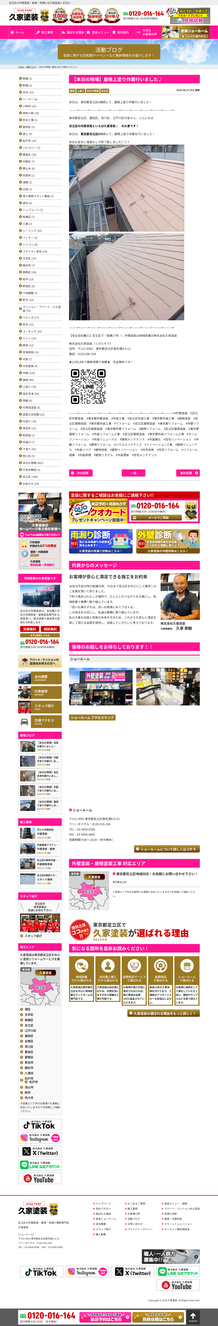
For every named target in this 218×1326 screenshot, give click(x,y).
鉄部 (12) (28, 345)
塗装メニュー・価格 (175, 1203)
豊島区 (29, 1052)
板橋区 (29, 1020)
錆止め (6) (29, 168)
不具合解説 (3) (31, 470)
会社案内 (123, 32)
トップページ (103, 1203)
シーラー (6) (30, 99)
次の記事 (82, 473)
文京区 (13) (29, 258)
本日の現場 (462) (33, 463)
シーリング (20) (32, 231)
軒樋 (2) (27, 85)
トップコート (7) (33, 210)
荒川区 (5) (29, 456)
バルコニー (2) (31, 147)
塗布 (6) (27, 203)
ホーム (19, 32)
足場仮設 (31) (31, 352)
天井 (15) (28, 92)
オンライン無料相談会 (177, 1229)
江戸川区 (30, 1030)
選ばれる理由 (75, 32)
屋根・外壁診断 (173, 1219)
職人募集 (101, 1234)
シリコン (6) (30, 244)
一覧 (133, 473)
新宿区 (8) (29, 286)
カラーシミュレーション (178, 1224)
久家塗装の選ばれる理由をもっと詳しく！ (165, 1013)
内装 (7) (27, 359)
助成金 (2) (29, 435)
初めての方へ (103, 1208)
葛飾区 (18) (29, 272)
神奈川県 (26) (31, 113)
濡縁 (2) (27, 182)
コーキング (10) (32, 331)
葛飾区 (29, 1057)
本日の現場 (93, 91)
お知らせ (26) (31, 483)
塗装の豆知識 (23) (34, 414)
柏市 (28, 1092)
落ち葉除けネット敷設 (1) (38, 196)
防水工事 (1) (30, 120)
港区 (28, 1009)
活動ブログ (134, 1219)
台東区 (29, 1041)
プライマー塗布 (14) (35, 251)
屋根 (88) (28, 380)
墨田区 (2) (29, 127)
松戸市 (29, 1078)
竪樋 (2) (27, 78)
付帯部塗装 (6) (31, 407)
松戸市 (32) (29, 141)
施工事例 (47, 32)
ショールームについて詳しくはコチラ (168, 849)
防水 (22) (28, 324)
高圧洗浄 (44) (31, 394)
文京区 (29, 1014)
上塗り (80, 91)
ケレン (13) (29, 338)
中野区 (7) (29, 161)
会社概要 (101, 1224)
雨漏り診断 (170, 1213)
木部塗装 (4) (30, 366)
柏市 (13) (28, 279)
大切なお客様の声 (149, 32)
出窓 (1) (27, 189)
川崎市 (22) (29, 106)
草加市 (29, 1062)
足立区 (104, 91)
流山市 (29, 1087)
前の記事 (186, 473)
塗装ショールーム (106, 1219)
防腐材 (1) (29, 175)
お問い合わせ (135, 1224)
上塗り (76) (29, 387)
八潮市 (29, 1073)
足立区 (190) (30, 477)
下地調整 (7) (30, 293)
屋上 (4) (27, 134)
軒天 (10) (28, 300)
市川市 (29, 1097)
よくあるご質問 (136, 1203)
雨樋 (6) (27, 400)
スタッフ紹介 (33, 936)
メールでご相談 (158, 517)
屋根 (72, 91)
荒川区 (29, 1046)
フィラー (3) (30, 237)
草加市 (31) (29, 428)
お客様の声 (134, 1213)
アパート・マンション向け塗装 (182, 1208)
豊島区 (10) (29, 154)
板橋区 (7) (29, 217)
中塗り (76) (29, 421)
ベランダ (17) (31, 317)
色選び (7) (29, 442)
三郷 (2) (27, 224)
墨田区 (29, 1036)
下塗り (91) (29, 449)
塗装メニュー (100, 32)
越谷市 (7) (29, 265)
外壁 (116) (29, 373)
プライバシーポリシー (140, 1229)
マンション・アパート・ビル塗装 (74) (42, 308)
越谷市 (29, 1067)
